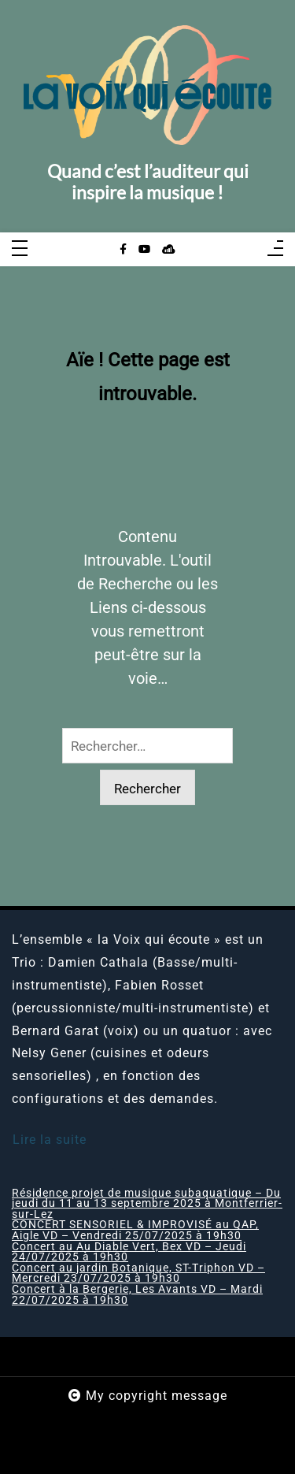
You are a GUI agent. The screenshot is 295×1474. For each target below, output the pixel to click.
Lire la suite (50, 1139)
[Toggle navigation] (20, 249)
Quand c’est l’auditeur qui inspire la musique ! (148, 182)
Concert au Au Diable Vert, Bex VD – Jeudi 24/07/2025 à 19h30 (129, 1252)
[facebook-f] (123, 249)
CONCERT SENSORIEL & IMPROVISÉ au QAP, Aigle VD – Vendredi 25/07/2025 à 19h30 (135, 1230)
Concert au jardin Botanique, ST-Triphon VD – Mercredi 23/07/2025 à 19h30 (138, 1273)
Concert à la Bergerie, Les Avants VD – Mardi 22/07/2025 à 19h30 (137, 1294)
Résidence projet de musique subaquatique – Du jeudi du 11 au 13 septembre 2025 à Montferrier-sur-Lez (147, 1204)
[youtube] (144, 249)
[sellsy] (168, 249)
